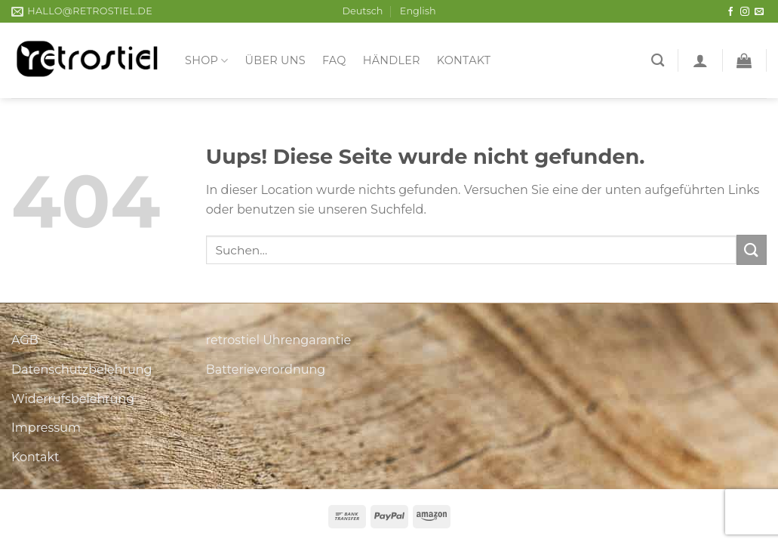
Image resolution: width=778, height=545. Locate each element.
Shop (207, 61)
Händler (391, 60)
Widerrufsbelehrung (72, 399)
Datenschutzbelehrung (81, 369)
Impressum (46, 427)
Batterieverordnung (265, 369)
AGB (24, 340)
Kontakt (464, 60)
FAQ (334, 60)
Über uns (275, 60)
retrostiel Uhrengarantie (278, 340)
